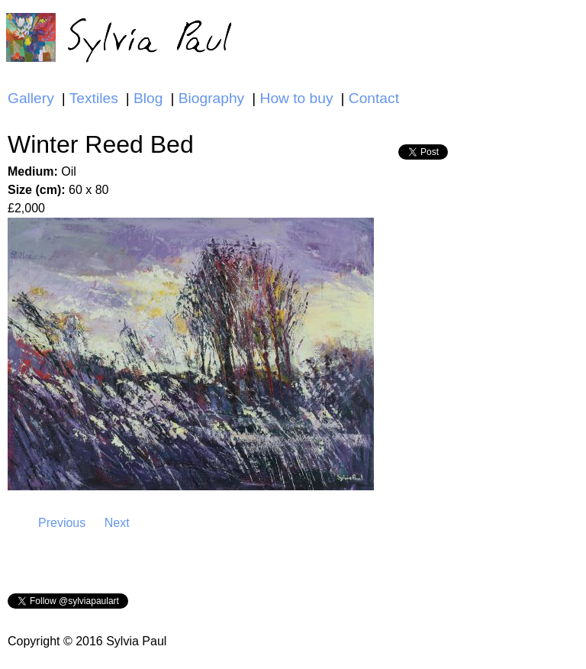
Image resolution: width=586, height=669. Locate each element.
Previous (61, 522)
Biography (211, 98)
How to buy (296, 98)
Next (117, 522)
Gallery (31, 98)
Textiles (93, 98)
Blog (148, 98)
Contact (374, 98)
